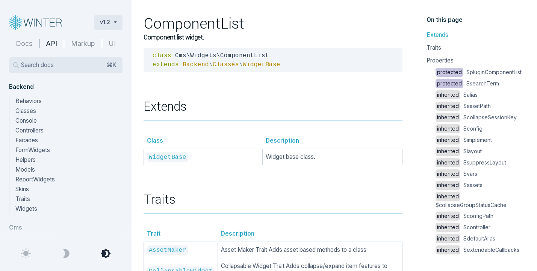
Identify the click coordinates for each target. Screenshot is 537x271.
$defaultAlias (465, 238)
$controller (463, 227)
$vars (456, 174)
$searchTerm (467, 83)
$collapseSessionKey (476, 117)
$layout (459, 151)
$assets (459, 185)
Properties (440, 60)
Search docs (68, 65)
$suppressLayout (471, 162)
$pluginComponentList (479, 72)
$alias (457, 94)
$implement (464, 140)
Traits (434, 47)
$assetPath (463, 106)
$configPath (464, 216)
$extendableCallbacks (477, 250)
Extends (437, 34)
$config (459, 128)
